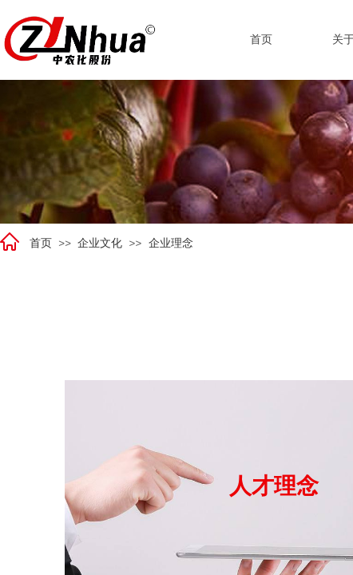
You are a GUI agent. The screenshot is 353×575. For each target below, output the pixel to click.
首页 (41, 243)
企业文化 (99, 243)
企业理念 (171, 243)
